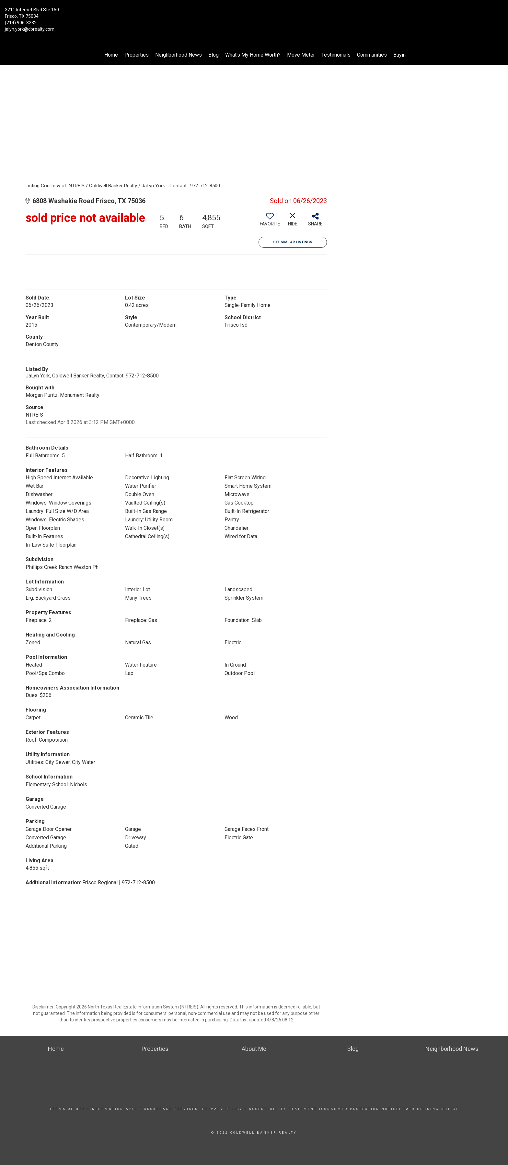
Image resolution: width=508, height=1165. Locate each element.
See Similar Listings (292, 242)
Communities (372, 55)
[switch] (270, 222)
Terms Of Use (68, 1109)
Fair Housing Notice (431, 1109)
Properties (136, 55)
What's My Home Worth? (253, 55)
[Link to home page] (254, 14)
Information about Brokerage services (144, 1109)
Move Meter (301, 55)
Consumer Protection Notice (360, 1109)
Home (111, 55)
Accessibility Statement (283, 1109)
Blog (213, 55)
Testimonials (336, 55)
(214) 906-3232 (21, 22)
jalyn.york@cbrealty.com (29, 29)
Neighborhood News (178, 55)
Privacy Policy (222, 1109)
